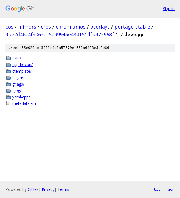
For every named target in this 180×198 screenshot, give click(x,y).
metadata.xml (24, 103)
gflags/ (18, 84)
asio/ (16, 58)
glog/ (16, 90)
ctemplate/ (22, 71)
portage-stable (132, 26)
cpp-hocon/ (22, 64)
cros (46, 26)
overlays (100, 26)
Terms (63, 189)
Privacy (48, 189)
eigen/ (17, 77)
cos (9, 26)
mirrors (27, 26)
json (170, 189)
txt (157, 189)
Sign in (169, 8)
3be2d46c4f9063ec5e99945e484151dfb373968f (59, 34)
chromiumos (71, 26)
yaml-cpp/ (21, 97)
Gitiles (33, 189)
